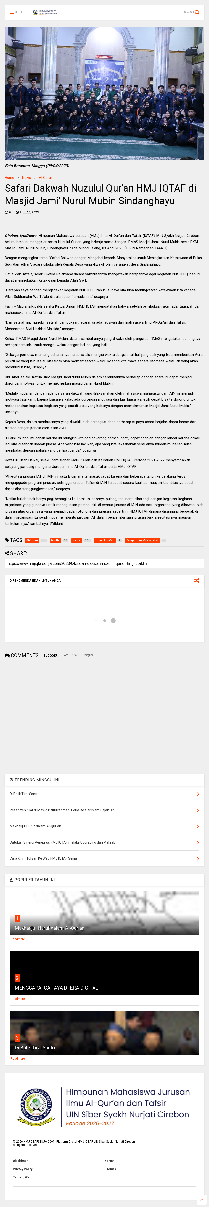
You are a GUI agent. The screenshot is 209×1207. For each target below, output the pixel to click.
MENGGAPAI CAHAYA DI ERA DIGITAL (56, 988)
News (26, 178)
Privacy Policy (22, 1169)
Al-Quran (46, 178)
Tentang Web (22, 1177)
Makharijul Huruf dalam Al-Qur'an (49, 928)
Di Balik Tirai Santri (35, 1048)
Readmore (18, 939)
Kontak (109, 1161)
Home (9, 178)
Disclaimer (20, 1161)
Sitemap (110, 1169)
